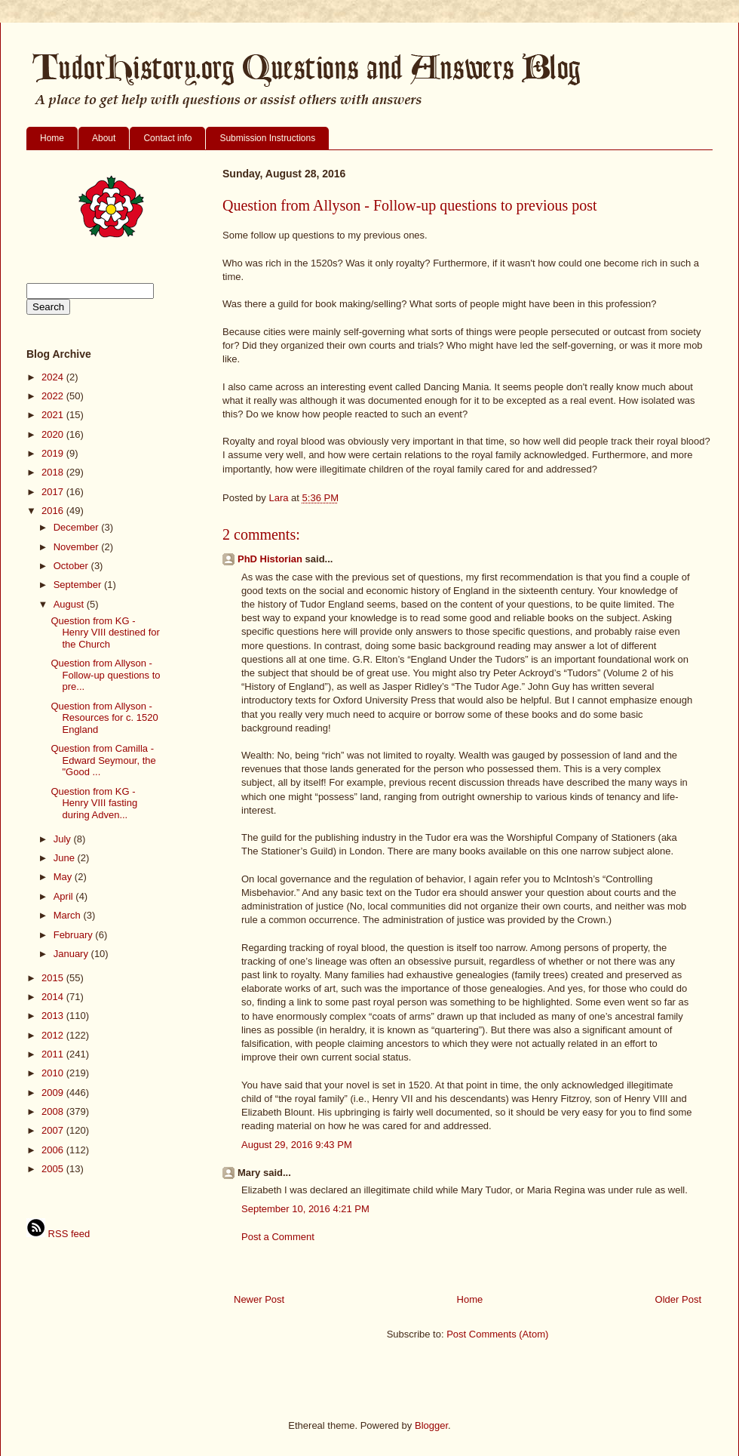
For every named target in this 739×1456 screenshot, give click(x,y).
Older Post (678, 1299)
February (75, 934)
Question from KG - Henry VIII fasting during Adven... (94, 803)
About (103, 138)
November (78, 547)
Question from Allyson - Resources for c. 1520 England (104, 717)
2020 (53, 434)
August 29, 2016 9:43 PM (296, 1144)
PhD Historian (270, 559)
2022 (53, 396)
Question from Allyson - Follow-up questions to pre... (105, 674)
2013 (53, 1015)
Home (52, 138)
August (70, 604)
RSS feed (58, 1233)
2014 (53, 996)
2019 (53, 453)
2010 (53, 1073)
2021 (53, 414)
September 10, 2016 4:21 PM (305, 1208)
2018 (53, 472)
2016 (53, 510)
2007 (53, 1130)
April (65, 896)
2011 (53, 1054)
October (72, 565)
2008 (53, 1111)
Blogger (431, 1425)
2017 (53, 491)
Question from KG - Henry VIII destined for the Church (105, 632)
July (64, 839)
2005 (53, 1168)
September (79, 584)
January (72, 953)
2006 (53, 1150)
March (69, 915)
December (78, 527)
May (64, 876)
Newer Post (259, 1299)
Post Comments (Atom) (497, 1334)
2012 (53, 1035)
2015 (53, 977)
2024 (53, 377)
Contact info (167, 138)
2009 (53, 1092)
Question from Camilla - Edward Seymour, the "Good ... (103, 760)
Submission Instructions (267, 138)
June (66, 857)
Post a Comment (277, 1236)
